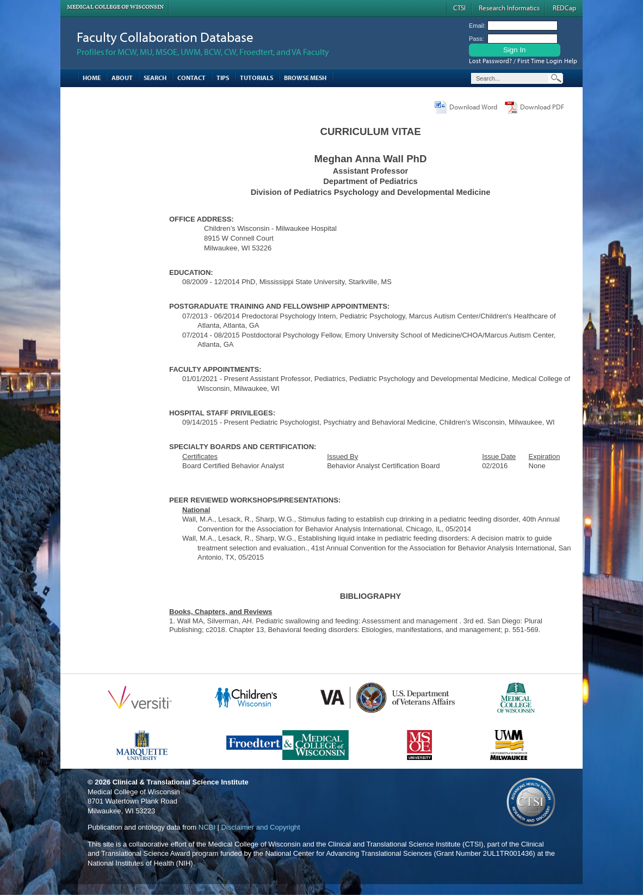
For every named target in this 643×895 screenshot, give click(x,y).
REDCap (564, 7)
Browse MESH (305, 77)
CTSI (459, 7)
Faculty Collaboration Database (165, 36)
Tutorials (256, 77)
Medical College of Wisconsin (115, 7)
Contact (191, 77)
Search (155, 77)
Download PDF (542, 106)
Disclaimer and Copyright (260, 827)
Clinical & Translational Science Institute (181, 782)
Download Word (473, 106)
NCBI (207, 827)
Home (92, 77)
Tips (223, 77)
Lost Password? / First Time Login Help (523, 61)
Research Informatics (509, 7)
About (122, 77)
